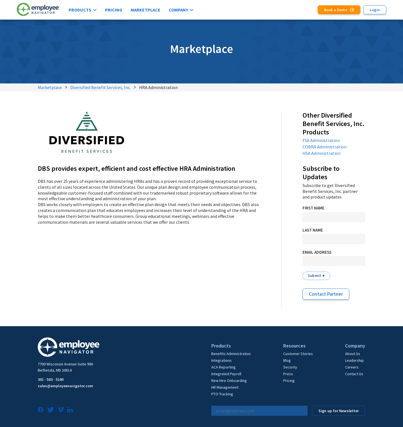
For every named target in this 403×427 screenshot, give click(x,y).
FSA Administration (321, 140)
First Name (313, 208)
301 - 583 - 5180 (51, 379)
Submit (314, 275)
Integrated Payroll (226, 373)
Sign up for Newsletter (338, 410)
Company (178, 9)
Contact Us (354, 373)
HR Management (224, 387)
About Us (352, 353)
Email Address (317, 252)
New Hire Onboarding (229, 380)
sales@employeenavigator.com (65, 385)
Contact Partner (326, 294)
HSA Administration (322, 153)
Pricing (113, 9)
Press (288, 373)
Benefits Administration (231, 353)
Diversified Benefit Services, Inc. (100, 87)
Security (290, 367)
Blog (287, 360)
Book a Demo (335, 9)
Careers (352, 367)
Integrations (221, 360)
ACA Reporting (223, 367)
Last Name (313, 230)
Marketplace (145, 9)
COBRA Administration (324, 146)
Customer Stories (298, 353)
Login (375, 9)
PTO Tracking (222, 393)
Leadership (354, 360)
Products (80, 9)
